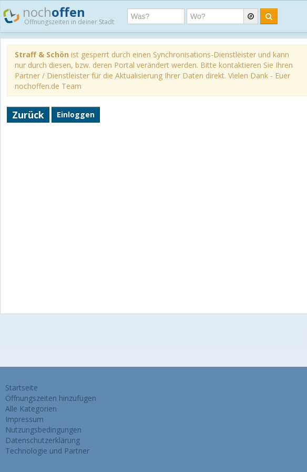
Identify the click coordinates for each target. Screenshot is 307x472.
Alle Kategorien (31, 409)
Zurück (28, 114)
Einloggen (76, 114)
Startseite (21, 388)
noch (58, 15)
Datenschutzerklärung (42, 440)
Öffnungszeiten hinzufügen (50, 398)
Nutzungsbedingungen (43, 430)
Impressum (24, 419)
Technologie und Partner (47, 451)
